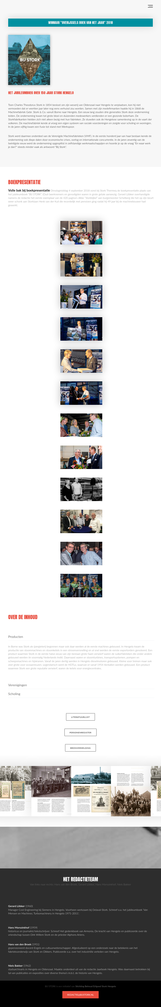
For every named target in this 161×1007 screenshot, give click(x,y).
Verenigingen (17, 685)
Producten (15, 636)
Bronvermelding (80, 748)
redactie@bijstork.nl (80, 994)
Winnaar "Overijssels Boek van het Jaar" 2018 (80, 22)
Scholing (14, 694)
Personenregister (80, 732)
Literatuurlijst (80, 717)
